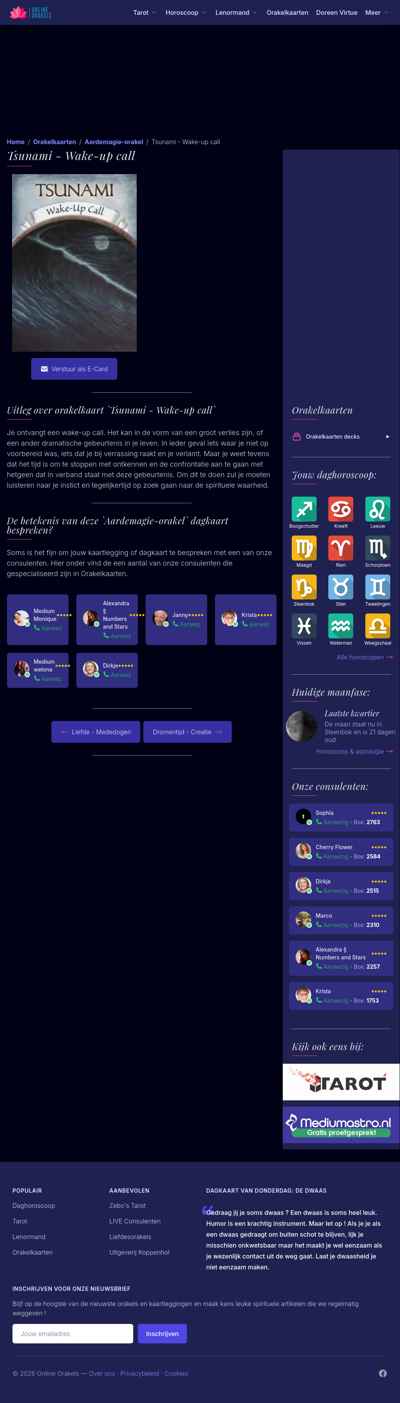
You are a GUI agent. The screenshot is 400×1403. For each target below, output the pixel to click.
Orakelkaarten (287, 12)
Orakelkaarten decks (342, 436)
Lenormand (29, 1237)
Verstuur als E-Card (74, 369)
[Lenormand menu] (237, 12)
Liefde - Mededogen (96, 732)
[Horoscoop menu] (187, 12)
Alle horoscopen (365, 657)
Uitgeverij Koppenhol (139, 1252)
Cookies (176, 1373)
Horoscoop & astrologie (354, 751)
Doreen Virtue (337, 12)
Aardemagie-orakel (114, 142)
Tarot (19, 1221)
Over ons (102, 1373)
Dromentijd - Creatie (187, 732)
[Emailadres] (72, 1333)
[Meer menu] (377, 12)
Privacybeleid (139, 1373)
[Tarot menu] (145, 12)
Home (16, 142)
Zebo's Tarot (127, 1205)
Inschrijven (162, 1334)
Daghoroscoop (33, 1205)
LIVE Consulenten (135, 1221)
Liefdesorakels (130, 1237)
